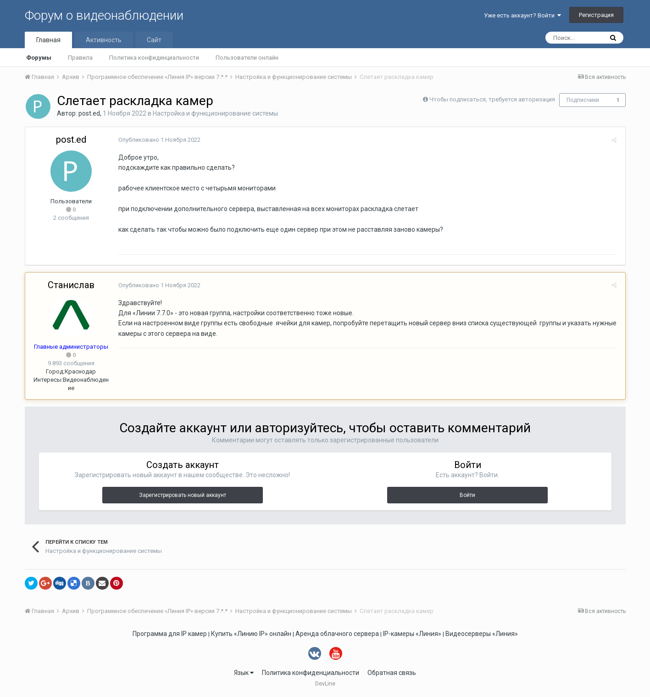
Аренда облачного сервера (337, 633)
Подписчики (583, 100)
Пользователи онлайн (247, 57)
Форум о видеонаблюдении (104, 15)
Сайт (154, 40)
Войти (467, 495)
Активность (104, 40)
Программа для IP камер (170, 633)
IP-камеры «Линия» (412, 633)
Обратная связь (391, 672)
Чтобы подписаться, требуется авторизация (492, 99)
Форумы (38, 57)
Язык (244, 672)
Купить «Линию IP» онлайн (251, 633)
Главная (48, 40)
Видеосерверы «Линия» (481, 633)
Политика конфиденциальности (154, 57)
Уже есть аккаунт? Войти (522, 15)
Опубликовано (158, 139)
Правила (80, 57)
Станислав (71, 284)
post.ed (89, 113)
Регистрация (596, 14)
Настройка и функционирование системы (215, 113)
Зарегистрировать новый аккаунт (182, 495)
